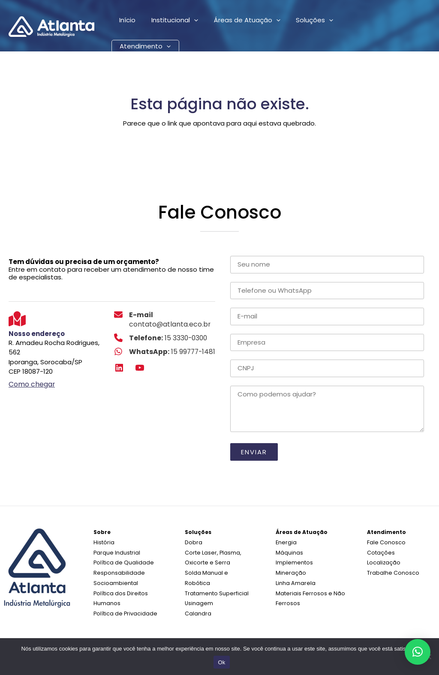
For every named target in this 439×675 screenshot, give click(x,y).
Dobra (193, 542)
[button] (417, 652)
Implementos (293, 561)
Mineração (290, 571)
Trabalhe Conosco (391, 571)
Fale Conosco (385, 542)
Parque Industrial (115, 551)
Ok (221, 662)
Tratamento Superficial (215, 580)
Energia (285, 542)
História (103, 542)
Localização (383, 561)
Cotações (380, 551)
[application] (190, 21)
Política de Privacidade (123, 609)
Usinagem (198, 590)
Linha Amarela (295, 580)
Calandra (198, 599)
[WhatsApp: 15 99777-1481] (163, 350)
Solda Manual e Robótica (218, 571)
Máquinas (289, 551)
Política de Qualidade (121, 561)
